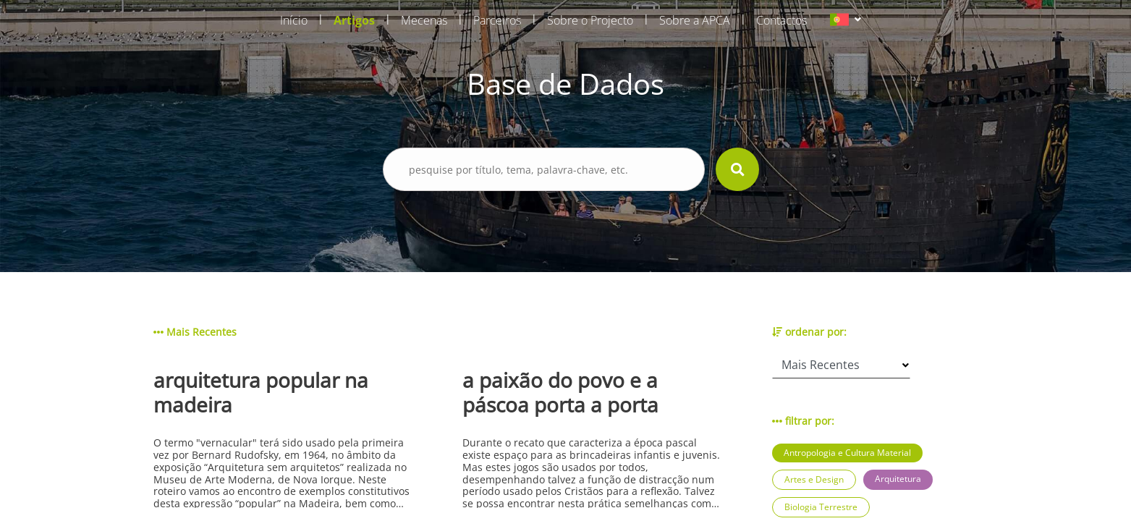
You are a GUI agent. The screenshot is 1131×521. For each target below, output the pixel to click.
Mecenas (424, 20)
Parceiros (497, 20)
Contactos (781, 20)
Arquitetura (898, 479)
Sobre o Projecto (590, 20)
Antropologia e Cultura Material (847, 452)
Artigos (354, 20)
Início (294, 20)
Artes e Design (814, 479)
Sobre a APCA (694, 20)
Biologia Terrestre (820, 507)
